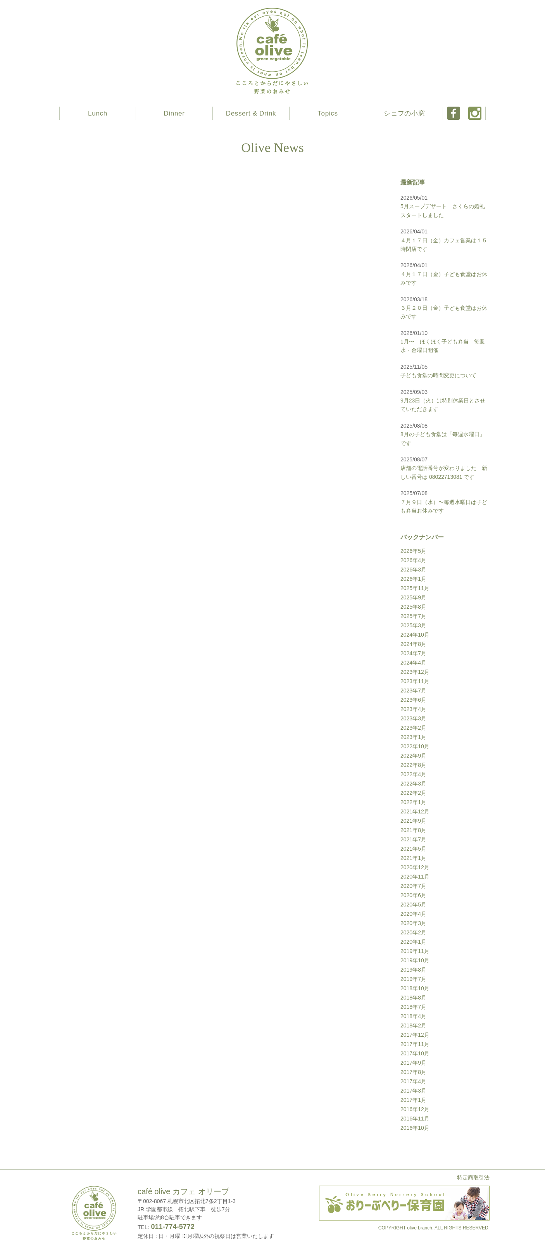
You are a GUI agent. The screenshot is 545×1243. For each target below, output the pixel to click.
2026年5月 (413, 551)
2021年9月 (413, 821)
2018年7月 (413, 1007)
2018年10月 (414, 988)
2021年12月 (414, 811)
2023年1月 (413, 737)
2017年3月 (413, 1091)
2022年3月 (413, 783)
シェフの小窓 (404, 113)
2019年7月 (413, 979)
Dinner (174, 113)
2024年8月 (413, 644)
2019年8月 (413, 970)
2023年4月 (413, 709)
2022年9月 (413, 756)
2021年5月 (413, 849)
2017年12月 (414, 1035)
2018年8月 (413, 997)
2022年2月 (413, 793)
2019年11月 (414, 951)
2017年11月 (414, 1044)
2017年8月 (413, 1072)
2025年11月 (414, 588)
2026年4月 (413, 560)
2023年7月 (413, 690)
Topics (327, 113)
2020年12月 (414, 867)
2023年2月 (413, 728)
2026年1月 (413, 579)
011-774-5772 (172, 1227)
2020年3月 (413, 923)
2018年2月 (413, 1025)
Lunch (97, 113)
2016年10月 (414, 1128)
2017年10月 (414, 1053)
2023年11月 (414, 681)
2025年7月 (413, 616)
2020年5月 (413, 904)
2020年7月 (413, 886)
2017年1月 (413, 1100)
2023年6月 (413, 700)
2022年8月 (413, 765)
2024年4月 (413, 662)
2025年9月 (413, 597)
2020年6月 (413, 895)
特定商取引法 (473, 1177)
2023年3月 (413, 718)
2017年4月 (413, 1081)
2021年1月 (413, 858)
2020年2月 (413, 932)
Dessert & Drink (251, 113)
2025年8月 (413, 607)
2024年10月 (414, 635)
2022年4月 (413, 774)
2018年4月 (413, 1016)
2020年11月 (414, 877)
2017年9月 (413, 1063)
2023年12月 (414, 672)
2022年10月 (414, 746)
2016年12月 (414, 1109)
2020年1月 (413, 942)
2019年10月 (414, 960)
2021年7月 (413, 839)
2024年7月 (413, 653)
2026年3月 (413, 569)
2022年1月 (413, 802)
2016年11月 (414, 1118)
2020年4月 (413, 914)
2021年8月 (413, 830)
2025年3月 (413, 625)
